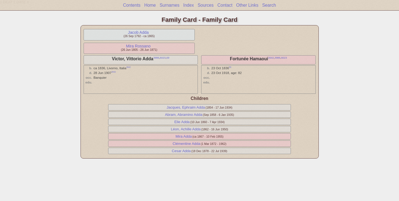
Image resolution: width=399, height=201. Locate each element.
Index (188, 5)
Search (269, 5)
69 (167, 57)
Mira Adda (184, 136)
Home (150, 5)
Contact (224, 5)
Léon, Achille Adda (186, 129)
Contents (131, 5)
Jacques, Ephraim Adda (186, 107)
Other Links (247, 5)
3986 (156, 57)
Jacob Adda (138, 32)
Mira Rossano (138, 46)
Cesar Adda (181, 151)
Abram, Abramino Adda (183, 115)
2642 (271, 57)
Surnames (169, 5)
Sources (205, 5)
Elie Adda (182, 122)
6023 (163, 57)
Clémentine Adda (186, 144)
